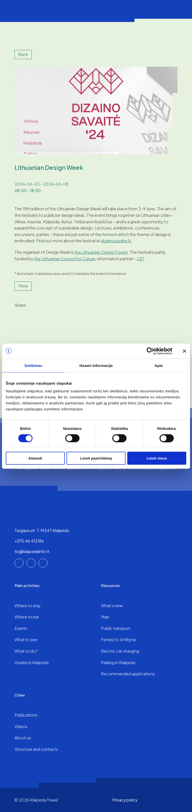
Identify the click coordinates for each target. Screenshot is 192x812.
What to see (25, 639)
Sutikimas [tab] (33, 365)
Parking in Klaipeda (118, 662)
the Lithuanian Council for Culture (65, 258)
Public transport (115, 628)
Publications (26, 715)
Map (105, 616)
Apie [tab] (158, 365)
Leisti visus (156, 458)
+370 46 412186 (29, 540)
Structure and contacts (36, 749)
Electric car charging (120, 651)
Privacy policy (125, 800)
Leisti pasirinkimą (96, 458)
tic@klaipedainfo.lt (32, 551)
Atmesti (35, 458)
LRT (140, 258)
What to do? (26, 651)
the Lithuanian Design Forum (101, 252)
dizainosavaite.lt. (116, 240)
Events (20, 628)
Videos (21, 726)
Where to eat (26, 616)
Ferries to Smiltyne (118, 639)
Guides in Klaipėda (31, 662)
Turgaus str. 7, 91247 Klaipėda (41, 530)
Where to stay (27, 605)
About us (22, 737)
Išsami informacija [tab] (96, 365)
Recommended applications (128, 673)
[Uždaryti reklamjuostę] (184, 351)
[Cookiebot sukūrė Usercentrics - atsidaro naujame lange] (150, 351)
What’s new (112, 605)
